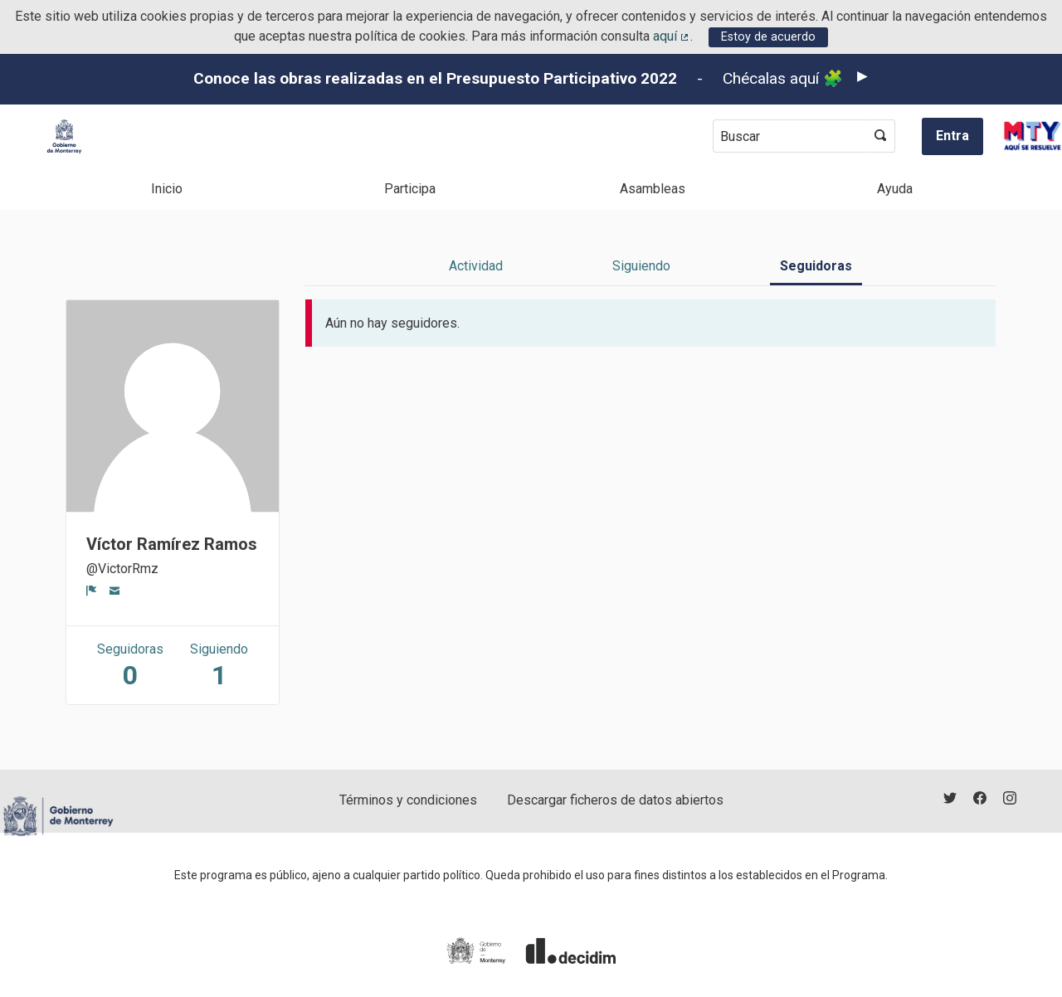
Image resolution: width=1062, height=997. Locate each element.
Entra (952, 135)
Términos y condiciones (408, 800)
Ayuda (895, 189)
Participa (410, 189)
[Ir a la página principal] (64, 136)
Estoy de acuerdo (768, 37)
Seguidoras (816, 266)
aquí (672, 36)
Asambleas (652, 189)
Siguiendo (641, 266)
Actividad (476, 266)
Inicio (167, 189)
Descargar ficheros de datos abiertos (615, 800)
